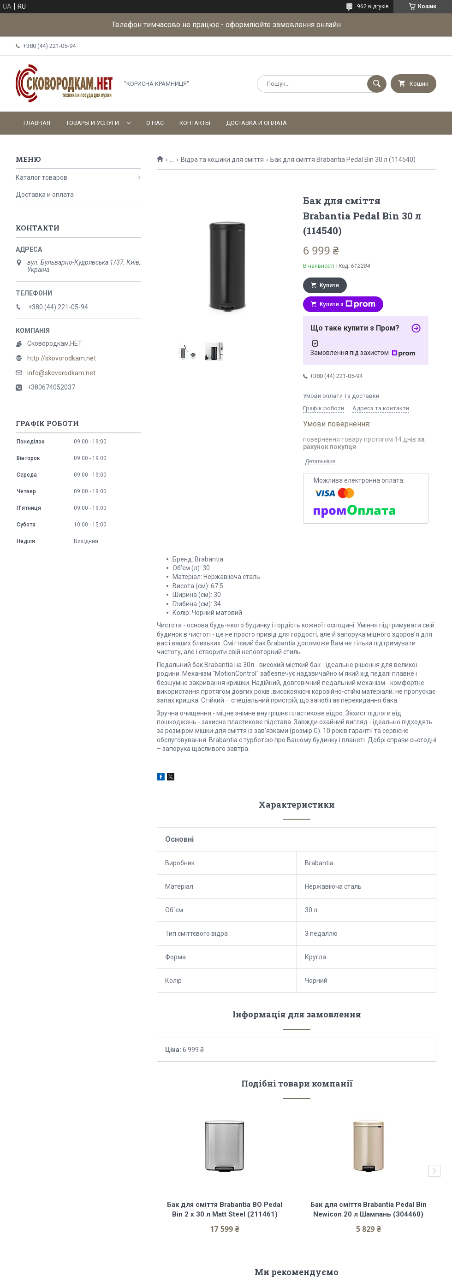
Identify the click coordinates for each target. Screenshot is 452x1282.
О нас (155, 122)
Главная (37, 122)
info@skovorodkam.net (61, 373)
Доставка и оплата (256, 122)
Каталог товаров (41, 177)
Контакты (194, 122)
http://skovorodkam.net (61, 358)
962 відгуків (373, 6)
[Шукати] (377, 84)
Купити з (347, 304)
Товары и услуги (92, 122)
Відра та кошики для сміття (222, 159)
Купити (329, 285)
